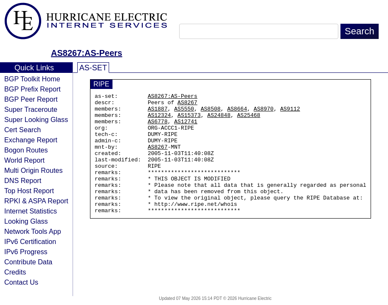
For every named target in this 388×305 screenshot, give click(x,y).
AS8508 (211, 112)
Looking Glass (26, 221)
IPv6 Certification (30, 241)
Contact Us (21, 282)
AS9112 (290, 112)
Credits (15, 272)
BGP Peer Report (31, 99)
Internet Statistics (30, 211)
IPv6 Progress (26, 251)
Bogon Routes (26, 150)
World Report (24, 160)
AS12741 (185, 127)
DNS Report (22, 180)
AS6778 (158, 127)
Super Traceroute (30, 109)
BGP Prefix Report (32, 89)
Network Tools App (32, 231)
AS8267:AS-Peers (86, 53)
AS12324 (159, 120)
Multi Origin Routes (33, 170)
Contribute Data (28, 262)
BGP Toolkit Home (32, 79)
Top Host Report (29, 190)
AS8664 (237, 112)
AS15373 (189, 120)
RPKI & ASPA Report (36, 201)
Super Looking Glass (36, 119)
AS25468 (249, 120)
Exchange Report (30, 140)
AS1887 (158, 112)
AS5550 (184, 112)
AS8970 (264, 112)
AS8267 (187, 104)
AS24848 (219, 120)
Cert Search (22, 129)
